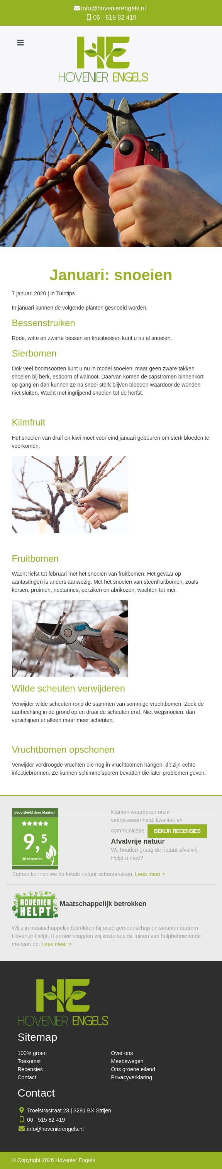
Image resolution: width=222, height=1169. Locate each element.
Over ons (122, 1053)
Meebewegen (127, 1061)
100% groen (32, 1053)
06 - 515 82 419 (114, 17)
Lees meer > (150, 874)
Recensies (30, 1069)
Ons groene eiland (133, 1069)
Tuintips (65, 293)
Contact (27, 1077)
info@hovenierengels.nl (113, 8)
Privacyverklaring (132, 1077)
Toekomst (29, 1061)
